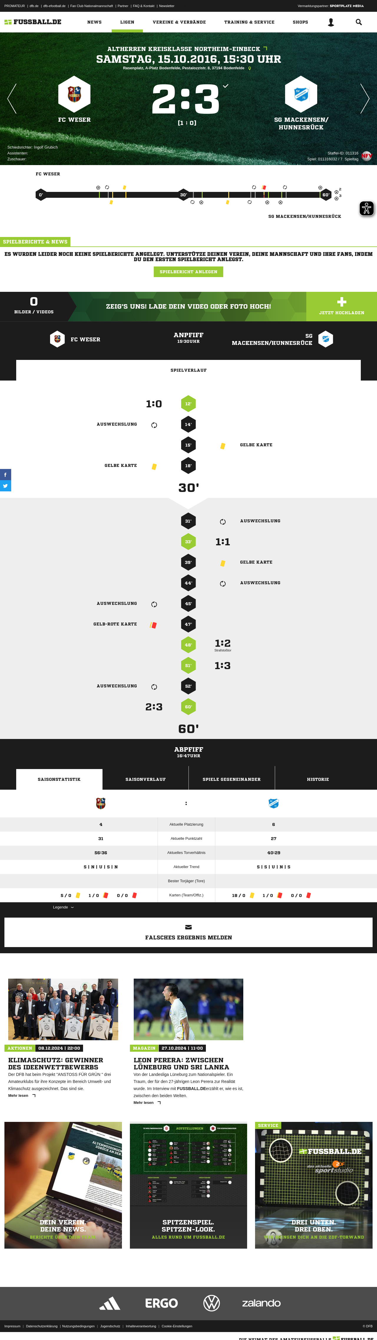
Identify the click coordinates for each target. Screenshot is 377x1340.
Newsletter (166, 6)
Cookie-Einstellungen (177, 1326)
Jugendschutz (110, 1326)
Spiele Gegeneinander (232, 779)
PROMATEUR (14, 6)
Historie (318, 779)
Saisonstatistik (59, 779)
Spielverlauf (189, 370)
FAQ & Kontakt (144, 6)
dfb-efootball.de (54, 6)
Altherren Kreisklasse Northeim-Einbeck (188, 49)
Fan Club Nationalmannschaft (91, 6)
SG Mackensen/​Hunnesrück (301, 124)
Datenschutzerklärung (41, 1326)
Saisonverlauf (145, 779)
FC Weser (74, 120)
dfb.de (34, 6)
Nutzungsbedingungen (78, 1326)
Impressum (12, 1326)
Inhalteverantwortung (141, 1326)
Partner (123, 6)
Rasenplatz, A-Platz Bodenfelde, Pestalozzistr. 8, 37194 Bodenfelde (188, 68)
